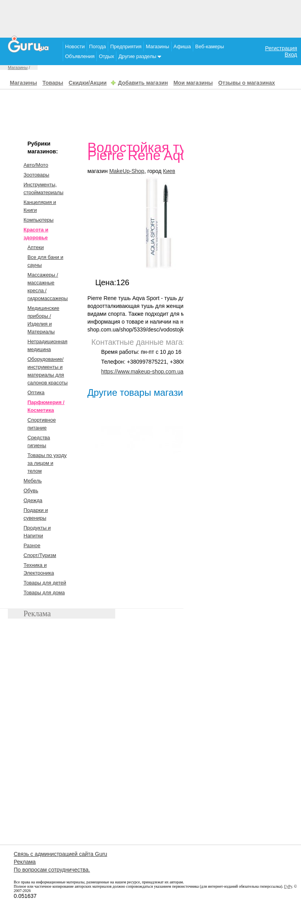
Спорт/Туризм (40, 555)
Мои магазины (192, 83)
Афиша (182, 46)
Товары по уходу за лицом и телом (47, 463)
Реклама (25, 862)
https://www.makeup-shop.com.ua (142, 371)
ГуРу (288, 886)
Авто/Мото (36, 165)
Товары (52, 83)
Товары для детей (45, 583)
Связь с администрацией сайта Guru (60, 854)
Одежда (33, 500)
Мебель (33, 481)
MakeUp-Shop (127, 171)
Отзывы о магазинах (246, 83)
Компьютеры (39, 220)
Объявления (79, 56)
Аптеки (35, 247)
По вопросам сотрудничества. (52, 870)
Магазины (157, 46)
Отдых (106, 56)
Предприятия (125, 46)
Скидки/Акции (88, 83)
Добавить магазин (143, 83)
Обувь (31, 490)
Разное (32, 545)
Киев (169, 171)
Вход (291, 54)
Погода (97, 46)
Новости (75, 46)
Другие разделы (139, 56)
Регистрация (281, 48)
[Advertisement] (150, 17)
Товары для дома (44, 592)
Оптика (36, 392)
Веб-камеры (209, 46)
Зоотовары (36, 175)
